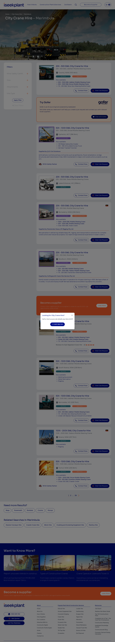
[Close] (72, 315)
